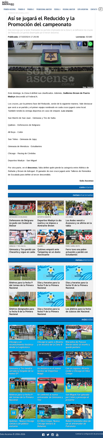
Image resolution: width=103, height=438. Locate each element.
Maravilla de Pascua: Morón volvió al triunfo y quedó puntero (78, 345)
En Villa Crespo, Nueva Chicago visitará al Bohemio (48, 424)
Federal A (57, 9)
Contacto (94, 9)
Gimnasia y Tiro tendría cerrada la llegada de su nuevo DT (21, 371)
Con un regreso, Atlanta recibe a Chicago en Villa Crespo (78, 371)
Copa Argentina (82, 9)
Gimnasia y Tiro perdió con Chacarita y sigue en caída (22, 250)
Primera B (21, 9)
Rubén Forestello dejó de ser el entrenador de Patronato (78, 424)
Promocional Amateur (44, 9)
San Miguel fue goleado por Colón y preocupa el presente (77, 397)
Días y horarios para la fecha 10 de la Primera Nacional (77, 285)
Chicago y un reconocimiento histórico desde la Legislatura (21, 345)
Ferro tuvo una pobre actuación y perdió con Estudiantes (77, 252)
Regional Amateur (69, 9)
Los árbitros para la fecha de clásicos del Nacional (78, 310)
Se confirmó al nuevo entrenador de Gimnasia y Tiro (50, 397)
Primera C (30, 9)
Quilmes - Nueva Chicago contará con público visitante (21, 424)
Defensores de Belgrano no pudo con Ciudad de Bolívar (21, 223)
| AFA (26, 13)
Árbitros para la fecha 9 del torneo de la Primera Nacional (21, 285)
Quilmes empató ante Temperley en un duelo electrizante (48, 252)
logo (8, 3)
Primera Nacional (10, 9)
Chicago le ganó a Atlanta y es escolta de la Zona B (50, 343)
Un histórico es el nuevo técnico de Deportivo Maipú (49, 371)
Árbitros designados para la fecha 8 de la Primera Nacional (21, 311)
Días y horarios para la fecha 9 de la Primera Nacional (48, 311)
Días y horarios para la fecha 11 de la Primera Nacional (48, 285)
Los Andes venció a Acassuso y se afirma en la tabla (79, 223)
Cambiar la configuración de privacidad (89, 434)
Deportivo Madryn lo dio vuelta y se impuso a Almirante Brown (49, 223)
